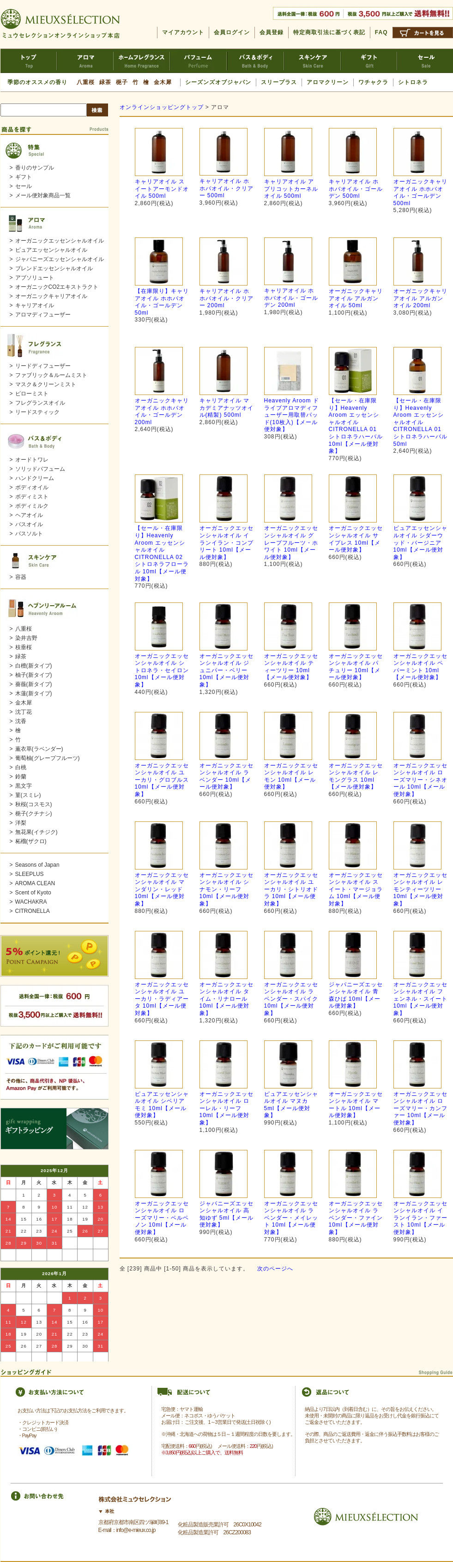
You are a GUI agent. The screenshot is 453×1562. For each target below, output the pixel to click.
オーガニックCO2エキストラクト (57, 287)
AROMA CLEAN (35, 883)
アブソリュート (34, 277)
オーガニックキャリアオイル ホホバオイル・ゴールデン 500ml (420, 192)
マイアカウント (183, 32)
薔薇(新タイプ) (33, 684)
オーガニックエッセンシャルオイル (59, 240)
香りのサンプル (34, 167)
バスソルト (29, 533)
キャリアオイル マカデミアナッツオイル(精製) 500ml (226, 407)
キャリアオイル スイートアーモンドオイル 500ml (162, 188)
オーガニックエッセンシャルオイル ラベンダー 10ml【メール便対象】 (226, 776)
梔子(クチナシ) (33, 813)
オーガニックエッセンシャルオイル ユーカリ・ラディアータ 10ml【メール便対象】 (162, 998)
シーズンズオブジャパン (218, 82)
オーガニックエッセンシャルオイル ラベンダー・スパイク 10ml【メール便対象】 (291, 998)
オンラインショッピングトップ (162, 107)
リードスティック (37, 412)
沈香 (20, 721)
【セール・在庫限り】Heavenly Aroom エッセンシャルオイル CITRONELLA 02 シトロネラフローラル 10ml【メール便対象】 (162, 553)
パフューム (198, 61)
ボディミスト (31, 496)
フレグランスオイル (40, 403)
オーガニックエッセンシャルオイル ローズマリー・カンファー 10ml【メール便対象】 (420, 1108)
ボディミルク (31, 506)
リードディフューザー (43, 366)
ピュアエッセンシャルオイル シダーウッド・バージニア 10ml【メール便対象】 (420, 542)
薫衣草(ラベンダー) (39, 749)
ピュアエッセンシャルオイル (51, 250)
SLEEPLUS (29, 874)
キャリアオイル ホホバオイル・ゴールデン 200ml (291, 297)
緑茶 (105, 82)
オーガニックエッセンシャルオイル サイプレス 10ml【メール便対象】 (356, 539)
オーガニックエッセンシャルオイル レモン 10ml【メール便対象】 (291, 776)
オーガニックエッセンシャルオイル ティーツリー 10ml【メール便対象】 (291, 667)
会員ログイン (232, 32)
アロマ (85, 61)
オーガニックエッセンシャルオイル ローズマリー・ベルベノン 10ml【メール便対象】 (162, 1217)
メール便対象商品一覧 (43, 195)
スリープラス (279, 82)
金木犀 (163, 82)
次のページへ (275, 1268)
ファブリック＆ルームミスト (51, 375)
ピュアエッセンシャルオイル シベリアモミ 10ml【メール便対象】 (162, 1105)
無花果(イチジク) (36, 832)
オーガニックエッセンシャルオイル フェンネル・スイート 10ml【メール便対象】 (420, 998)
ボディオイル (31, 487)
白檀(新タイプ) (33, 665)
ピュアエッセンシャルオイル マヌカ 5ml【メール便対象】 (291, 1105)
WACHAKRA (31, 902)
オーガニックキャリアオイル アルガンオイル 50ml (356, 298)
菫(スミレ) (28, 795)
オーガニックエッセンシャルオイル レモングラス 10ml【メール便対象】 (356, 776)
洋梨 (20, 823)
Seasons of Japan (37, 865)
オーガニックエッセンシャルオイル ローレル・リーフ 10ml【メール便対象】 (226, 1108)
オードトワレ (31, 459)
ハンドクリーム (34, 478)
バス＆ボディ (255, 61)
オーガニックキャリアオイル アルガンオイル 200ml (420, 298)
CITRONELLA (32, 911)
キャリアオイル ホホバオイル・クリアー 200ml (226, 298)
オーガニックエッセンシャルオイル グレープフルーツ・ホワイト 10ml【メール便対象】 (291, 542)
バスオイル (29, 524)
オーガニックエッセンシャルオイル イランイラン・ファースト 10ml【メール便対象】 (420, 1217)
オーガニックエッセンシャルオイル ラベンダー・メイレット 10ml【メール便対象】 (291, 1217)
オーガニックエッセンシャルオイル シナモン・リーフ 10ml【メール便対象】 (226, 889)
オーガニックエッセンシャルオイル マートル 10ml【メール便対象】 (356, 1105)
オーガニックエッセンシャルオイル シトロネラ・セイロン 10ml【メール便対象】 (162, 670)
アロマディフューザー (43, 314)
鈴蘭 (20, 776)
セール (425, 61)
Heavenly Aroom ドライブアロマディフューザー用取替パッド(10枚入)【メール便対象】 (291, 414)
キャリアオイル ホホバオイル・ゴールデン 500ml (356, 188)
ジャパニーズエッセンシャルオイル (59, 259)
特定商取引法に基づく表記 (329, 32)
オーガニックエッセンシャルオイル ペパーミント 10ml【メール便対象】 (420, 667)
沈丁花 (23, 712)
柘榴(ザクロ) (31, 841)
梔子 (122, 82)
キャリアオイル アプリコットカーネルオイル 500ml (291, 188)
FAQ (381, 32)
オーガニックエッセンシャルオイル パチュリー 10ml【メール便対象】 (356, 667)
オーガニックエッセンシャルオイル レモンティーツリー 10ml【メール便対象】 (420, 889)
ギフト (369, 61)
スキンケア (312, 61)
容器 (20, 577)
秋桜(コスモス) (33, 804)
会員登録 (272, 32)
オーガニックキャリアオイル (51, 296)
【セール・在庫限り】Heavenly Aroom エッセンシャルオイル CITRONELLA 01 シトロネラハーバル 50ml (420, 422)
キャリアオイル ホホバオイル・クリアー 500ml (226, 188)
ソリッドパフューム (40, 469)
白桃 (20, 767)
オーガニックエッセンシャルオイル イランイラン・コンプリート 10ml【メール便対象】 (226, 542)
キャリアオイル (34, 305)
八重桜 (86, 82)
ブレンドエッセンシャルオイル (54, 268)
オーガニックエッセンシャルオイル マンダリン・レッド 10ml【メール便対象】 (162, 889)
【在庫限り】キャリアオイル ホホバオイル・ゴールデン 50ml (162, 302)
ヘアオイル (29, 515)
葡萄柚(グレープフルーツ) (47, 758)
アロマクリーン (328, 82)
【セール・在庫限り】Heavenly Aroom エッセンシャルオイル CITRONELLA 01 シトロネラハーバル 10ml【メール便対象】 (356, 425)
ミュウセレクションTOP (28, 61)
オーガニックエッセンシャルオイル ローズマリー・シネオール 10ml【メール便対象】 (420, 779)
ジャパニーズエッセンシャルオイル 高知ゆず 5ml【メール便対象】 (226, 1214)
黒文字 (23, 786)
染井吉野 (26, 638)
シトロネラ (413, 82)
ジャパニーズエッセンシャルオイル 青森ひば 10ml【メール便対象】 (356, 995)
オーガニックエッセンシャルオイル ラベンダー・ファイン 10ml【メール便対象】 (356, 1217)
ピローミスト (31, 393)
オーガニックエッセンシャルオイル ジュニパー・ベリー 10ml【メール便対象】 (226, 670)
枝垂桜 (23, 647)
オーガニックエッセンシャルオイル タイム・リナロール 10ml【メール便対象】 (226, 998)
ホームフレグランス (142, 61)
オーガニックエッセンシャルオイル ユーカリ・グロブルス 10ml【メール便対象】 (162, 779)
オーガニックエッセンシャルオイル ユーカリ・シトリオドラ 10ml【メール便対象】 (291, 889)
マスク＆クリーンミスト (45, 384)
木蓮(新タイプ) (33, 693)
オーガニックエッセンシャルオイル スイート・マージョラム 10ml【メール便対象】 (356, 889)
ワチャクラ (373, 82)
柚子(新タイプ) (33, 675)
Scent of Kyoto (33, 892)
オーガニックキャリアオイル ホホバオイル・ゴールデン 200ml (162, 411)
